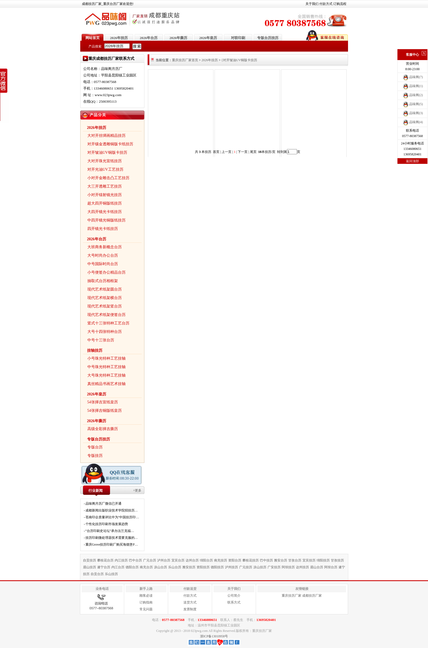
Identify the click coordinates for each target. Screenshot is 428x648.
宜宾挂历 (309, 560)
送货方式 (190, 602)
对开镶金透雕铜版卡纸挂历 (110, 144)
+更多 (137, 490)
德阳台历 (132, 567)
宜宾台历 (178, 560)
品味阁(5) (412, 104)
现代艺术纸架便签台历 (106, 315)
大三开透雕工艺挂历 (104, 186)
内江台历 (117, 567)
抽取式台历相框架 (102, 281)
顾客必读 (146, 595)
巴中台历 (135, 560)
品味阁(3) (412, 113)
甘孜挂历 (337, 560)
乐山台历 (174, 567)
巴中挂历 (266, 560)
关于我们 (312, 4)
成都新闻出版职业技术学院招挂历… (111, 510)
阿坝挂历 (288, 567)
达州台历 (192, 560)
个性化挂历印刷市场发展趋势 (106, 524)
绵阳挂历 (323, 560)
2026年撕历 (178, 38)
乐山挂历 (111, 574)
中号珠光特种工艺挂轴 (106, 367)
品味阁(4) (412, 122)
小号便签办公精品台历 (106, 272)
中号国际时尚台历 (102, 264)
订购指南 (146, 602)
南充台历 (146, 567)
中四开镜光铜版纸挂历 (106, 220)
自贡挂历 (89, 560)
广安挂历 (274, 567)
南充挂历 (220, 560)
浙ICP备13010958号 (214, 636)
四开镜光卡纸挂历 (102, 229)
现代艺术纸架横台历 (104, 298)
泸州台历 (163, 560)
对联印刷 (238, 38)
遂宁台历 (103, 567)
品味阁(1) (412, 86)
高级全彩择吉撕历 (102, 429)
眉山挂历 (89, 567)
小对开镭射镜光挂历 (104, 195)
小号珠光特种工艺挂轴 (106, 358)
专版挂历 (95, 456)
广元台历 (149, 560)
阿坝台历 (330, 567)
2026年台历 (148, 38)
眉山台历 (316, 567)
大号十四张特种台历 (104, 332)
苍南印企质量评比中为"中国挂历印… (112, 517)
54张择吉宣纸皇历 (102, 402)
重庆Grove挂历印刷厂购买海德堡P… (111, 544)
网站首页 (92, 38)
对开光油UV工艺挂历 (105, 169)
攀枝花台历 (105, 560)
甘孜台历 (294, 560)
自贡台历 (97, 574)
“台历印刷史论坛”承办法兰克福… (109, 531)
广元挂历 (245, 567)
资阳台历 (234, 560)
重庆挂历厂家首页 (185, 60)
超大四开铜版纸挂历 (104, 203)
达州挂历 (302, 567)
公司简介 (233, 595)
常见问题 (146, 609)
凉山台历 (160, 567)
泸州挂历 (231, 567)
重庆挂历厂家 (291, 595)
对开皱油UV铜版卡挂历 (107, 152)
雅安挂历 (188, 567)
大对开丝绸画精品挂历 (106, 136)
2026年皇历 (208, 38)
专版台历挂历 (267, 38)
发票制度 (190, 609)
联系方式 (233, 602)
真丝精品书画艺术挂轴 (106, 384)
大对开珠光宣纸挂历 (104, 161)
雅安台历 (280, 560)
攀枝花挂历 (250, 560)
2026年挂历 (119, 38)
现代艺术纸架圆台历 (104, 289)
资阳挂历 (203, 567)
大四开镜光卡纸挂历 (104, 212)
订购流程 (339, 4)
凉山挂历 (259, 567)
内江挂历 (121, 560)
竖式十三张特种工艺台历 (108, 323)
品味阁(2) (412, 95)
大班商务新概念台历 (104, 247)
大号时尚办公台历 (102, 255)
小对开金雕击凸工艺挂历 (108, 178)
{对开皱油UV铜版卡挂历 (239, 60)
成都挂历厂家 (312, 595)
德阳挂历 (217, 567)
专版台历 (95, 447)
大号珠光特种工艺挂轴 (106, 375)
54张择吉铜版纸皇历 (104, 411)
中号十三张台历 (100, 340)
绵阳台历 (206, 560)
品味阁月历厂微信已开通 (103, 503)
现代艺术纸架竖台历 (104, 306)
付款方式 (325, 4)
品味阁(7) (412, 77)
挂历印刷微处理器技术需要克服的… (111, 538)
